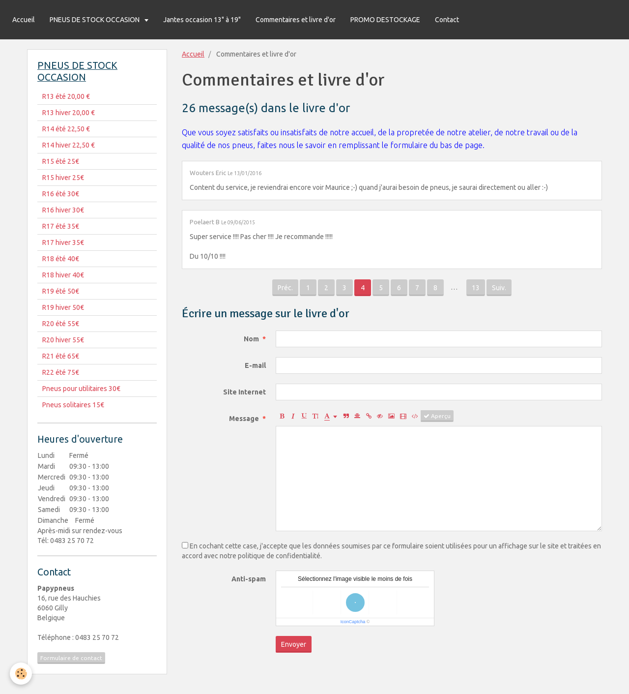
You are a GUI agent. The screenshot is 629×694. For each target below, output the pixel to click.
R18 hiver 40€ (63, 275)
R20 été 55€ (60, 324)
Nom (251, 339)
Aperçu (437, 416)
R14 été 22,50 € (66, 129)
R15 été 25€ (60, 161)
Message (244, 418)
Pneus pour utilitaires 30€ (81, 388)
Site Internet (244, 392)
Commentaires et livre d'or (296, 20)
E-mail (255, 365)
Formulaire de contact (71, 658)
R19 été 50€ (60, 291)
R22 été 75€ (60, 372)
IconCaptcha (353, 621)
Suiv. (499, 288)
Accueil (23, 20)
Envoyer (293, 644)
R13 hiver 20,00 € (68, 113)
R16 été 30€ (60, 194)
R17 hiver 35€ (63, 242)
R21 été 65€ (60, 356)
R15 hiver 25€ (63, 177)
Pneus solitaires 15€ (73, 405)
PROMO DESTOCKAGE (385, 20)
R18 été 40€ (60, 259)
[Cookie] (21, 674)
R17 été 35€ (60, 226)
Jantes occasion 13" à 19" (202, 20)
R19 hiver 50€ (63, 307)
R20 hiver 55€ (63, 340)
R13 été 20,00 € (66, 96)
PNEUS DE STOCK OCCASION (95, 20)
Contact (447, 20)
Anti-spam (248, 579)
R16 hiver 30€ (63, 210)
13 (476, 288)
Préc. (285, 288)
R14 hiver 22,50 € (68, 145)
